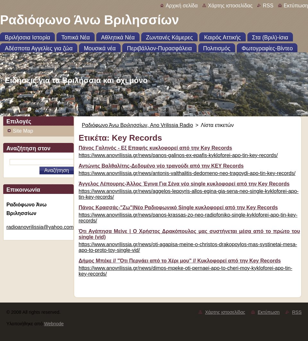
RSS (268, 5)
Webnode (54, 323)
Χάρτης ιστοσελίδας (230, 5)
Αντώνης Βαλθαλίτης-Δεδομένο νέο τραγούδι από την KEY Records (161, 166)
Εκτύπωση (296, 5)
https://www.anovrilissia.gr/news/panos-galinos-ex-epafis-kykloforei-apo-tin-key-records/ (178, 155)
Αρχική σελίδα (182, 5)
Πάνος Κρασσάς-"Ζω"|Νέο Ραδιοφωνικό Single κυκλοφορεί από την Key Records (178, 207)
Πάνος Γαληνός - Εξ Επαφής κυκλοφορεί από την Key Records (155, 148)
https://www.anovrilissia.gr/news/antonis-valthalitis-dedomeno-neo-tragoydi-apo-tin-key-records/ (187, 173)
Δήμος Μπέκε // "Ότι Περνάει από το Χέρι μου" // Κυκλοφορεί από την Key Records (180, 260)
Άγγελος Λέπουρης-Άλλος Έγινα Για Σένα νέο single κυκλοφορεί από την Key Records (184, 184)
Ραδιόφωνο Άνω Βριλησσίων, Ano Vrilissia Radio (137, 125)
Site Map (23, 131)
